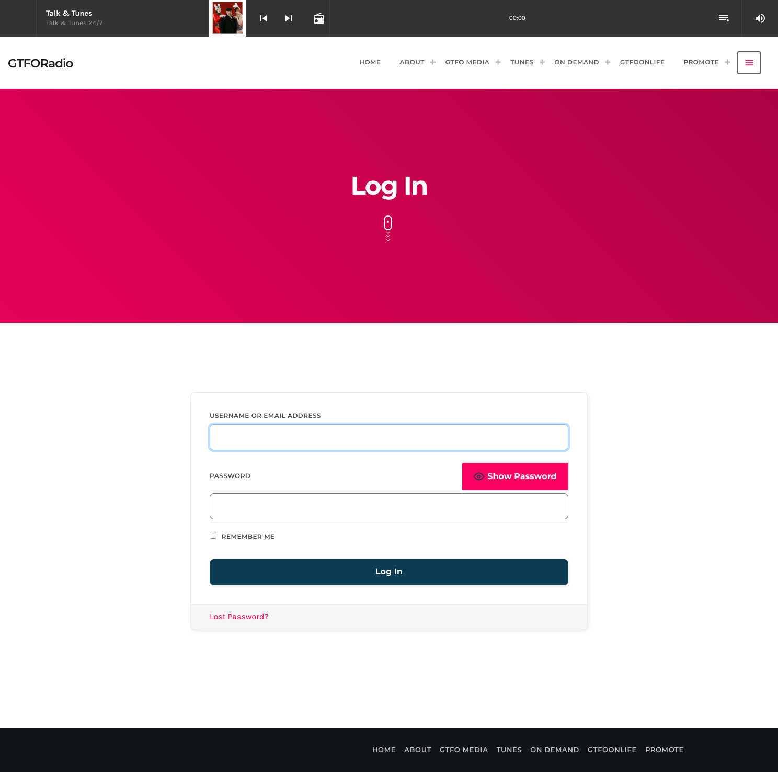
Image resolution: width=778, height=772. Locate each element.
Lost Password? (239, 617)
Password (230, 476)
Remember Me (242, 536)
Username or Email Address (265, 416)
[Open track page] (317, 18)
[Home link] (40, 63)
